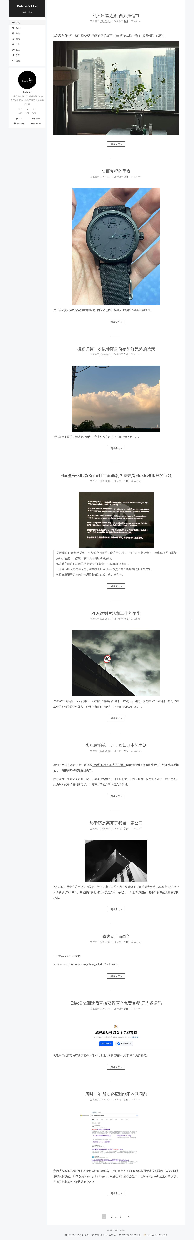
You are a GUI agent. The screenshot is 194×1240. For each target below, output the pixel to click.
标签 (16, 28)
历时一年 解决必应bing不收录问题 (116, 1093)
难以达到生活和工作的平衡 (116, 613)
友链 (16, 50)
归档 (16, 39)
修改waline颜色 (116, 936)
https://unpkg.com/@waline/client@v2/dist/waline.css (85, 964)
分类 (16, 33)
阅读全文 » (116, 144)
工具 (16, 44)
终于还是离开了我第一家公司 (116, 822)
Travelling (18, 123)
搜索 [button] (16, 60)
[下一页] (128, 1216)
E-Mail (35, 119)
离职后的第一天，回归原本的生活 (116, 745)
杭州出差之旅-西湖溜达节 (116, 15)
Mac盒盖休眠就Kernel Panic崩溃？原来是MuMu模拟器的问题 (116, 475)
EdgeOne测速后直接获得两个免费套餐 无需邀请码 (116, 1002)
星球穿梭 (35, 123)
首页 (16, 22)
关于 (16, 55)
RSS (19, 119)
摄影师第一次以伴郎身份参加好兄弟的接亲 (116, 348)
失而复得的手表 (116, 170)
